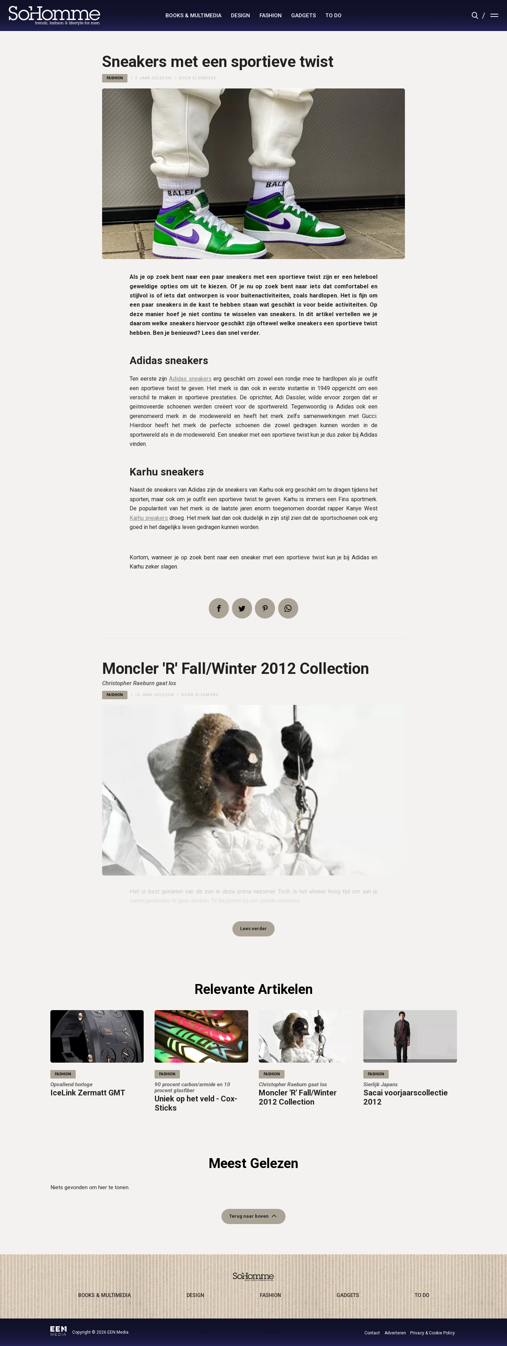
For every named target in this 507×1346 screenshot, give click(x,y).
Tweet (242, 608)
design (240, 15)
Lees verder (253, 930)
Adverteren (395, 1332)
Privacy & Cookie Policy (432, 1332)
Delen (219, 608)
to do (333, 15)
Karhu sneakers (149, 518)
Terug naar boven (249, 1221)
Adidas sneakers (190, 378)
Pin (265, 608)
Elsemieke (204, 78)
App (288, 608)
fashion (270, 15)
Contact (372, 1332)
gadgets (303, 15)
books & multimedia (193, 15)
